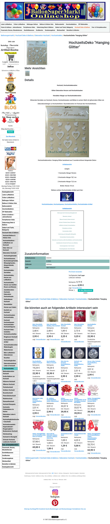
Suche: (10, 126)
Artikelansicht (67, 164)
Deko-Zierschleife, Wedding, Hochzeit (38, 325)
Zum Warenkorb (10, 136)
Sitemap (27, 509)
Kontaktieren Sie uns (79, 509)
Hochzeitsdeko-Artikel (85, 204)
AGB (53, 473)
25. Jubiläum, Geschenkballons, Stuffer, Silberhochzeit (53, 400)
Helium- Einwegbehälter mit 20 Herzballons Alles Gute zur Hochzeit (39, 435)
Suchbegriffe (34, 509)
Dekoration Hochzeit (42, 35)
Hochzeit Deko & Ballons (24, 35)
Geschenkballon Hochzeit (91, 325)
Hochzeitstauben (47, 204)
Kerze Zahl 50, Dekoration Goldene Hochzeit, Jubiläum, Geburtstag (52, 436)
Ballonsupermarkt (7, 35)
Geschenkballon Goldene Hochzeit (37, 362)
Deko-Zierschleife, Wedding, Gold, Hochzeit (53, 325)
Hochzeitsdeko (56, 35)
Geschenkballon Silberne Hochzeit (51, 362)
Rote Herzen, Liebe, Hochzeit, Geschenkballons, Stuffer (38, 400)
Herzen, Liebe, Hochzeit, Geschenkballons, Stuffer (93, 363)
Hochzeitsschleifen (71, 204)
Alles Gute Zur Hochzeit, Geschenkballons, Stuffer (65, 363)
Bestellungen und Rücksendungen (61, 509)
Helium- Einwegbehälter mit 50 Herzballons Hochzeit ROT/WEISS (80, 400)
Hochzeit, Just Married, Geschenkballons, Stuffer (79, 363)
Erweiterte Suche (44, 509)
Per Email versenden (75, 272)
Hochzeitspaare (59, 204)
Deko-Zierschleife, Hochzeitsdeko (79, 325)
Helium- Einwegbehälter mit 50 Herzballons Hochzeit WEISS (93, 400)
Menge (71, 290)
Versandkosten (77, 288)
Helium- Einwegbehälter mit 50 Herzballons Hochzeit (67, 400)
